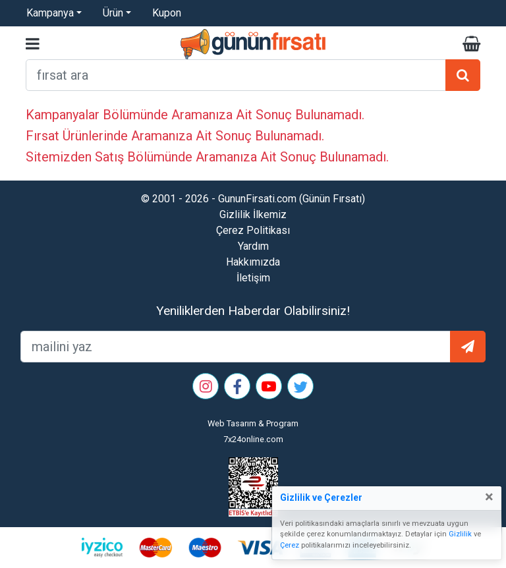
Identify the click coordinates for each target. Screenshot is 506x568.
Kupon (166, 13)
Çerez (289, 545)
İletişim (253, 277)
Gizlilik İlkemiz (253, 214)
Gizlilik (460, 534)
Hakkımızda (253, 262)
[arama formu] (236, 75)
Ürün (113, 13)
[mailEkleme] (235, 346)
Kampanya (50, 13)
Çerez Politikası (253, 230)
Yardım (253, 246)
